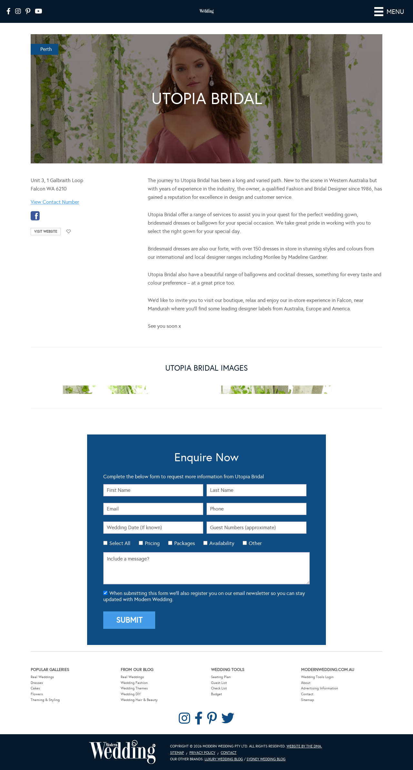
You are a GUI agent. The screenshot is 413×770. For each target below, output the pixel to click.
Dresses (37, 683)
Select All (119, 543)
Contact (307, 694)
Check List (219, 688)
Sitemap (307, 700)
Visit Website (45, 231)
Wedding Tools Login (317, 677)
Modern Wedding (122, 752)
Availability (221, 543)
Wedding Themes (134, 688)
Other (255, 543)
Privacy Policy (202, 753)
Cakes (35, 688)
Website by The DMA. (304, 746)
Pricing (152, 543)
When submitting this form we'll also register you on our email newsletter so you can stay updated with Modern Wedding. (204, 596)
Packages (184, 543)
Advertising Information (319, 688)
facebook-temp (35, 215)
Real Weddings (42, 677)
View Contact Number (55, 202)
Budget (216, 694)
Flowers (37, 694)
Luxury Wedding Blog (224, 759)
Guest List (219, 683)
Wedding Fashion (134, 683)
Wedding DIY (131, 694)
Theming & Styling (45, 700)
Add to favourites (68, 231)
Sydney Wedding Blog (266, 759)
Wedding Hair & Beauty (139, 700)
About (305, 683)
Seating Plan (221, 677)
